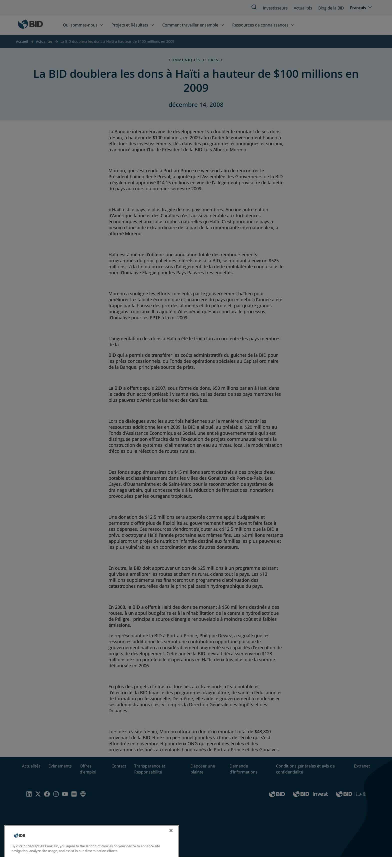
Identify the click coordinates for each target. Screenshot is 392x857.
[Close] (171, 834)
